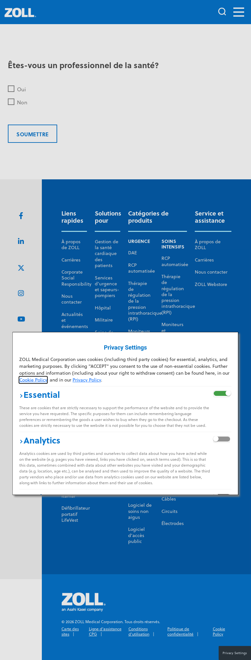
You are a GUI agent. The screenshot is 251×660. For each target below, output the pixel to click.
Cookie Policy (33, 380)
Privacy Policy (87, 380)
